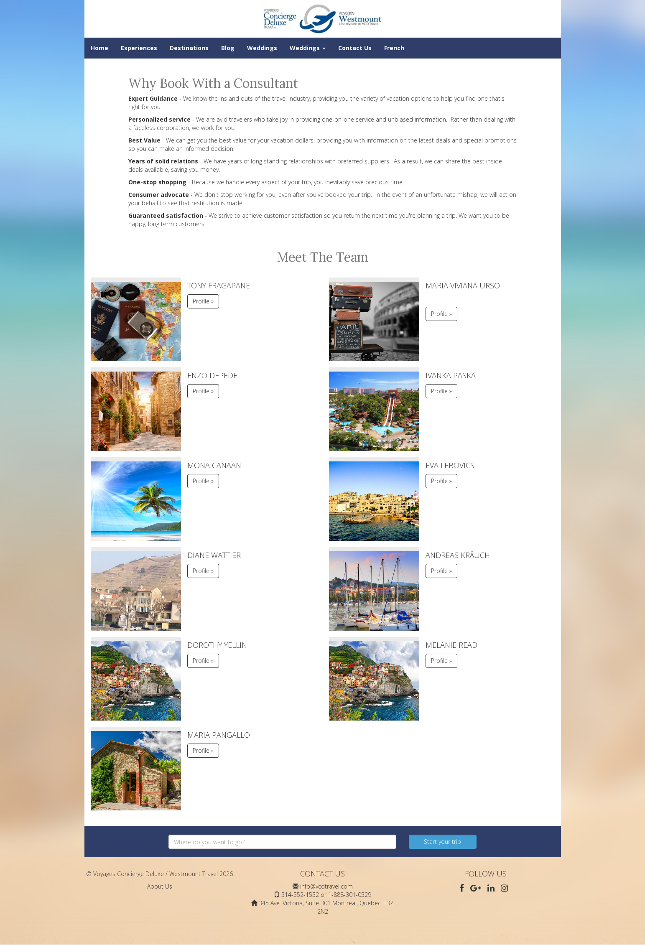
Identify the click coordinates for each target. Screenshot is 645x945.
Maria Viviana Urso (463, 285)
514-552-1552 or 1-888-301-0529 (326, 895)
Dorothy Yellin (217, 645)
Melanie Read (451, 645)
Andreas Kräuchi (459, 555)
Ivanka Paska (451, 375)
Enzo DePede (212, 375)
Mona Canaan (214, 465)
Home (99, 48)
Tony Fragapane (218, 285)
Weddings (262, 48)
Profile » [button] (203, 301)
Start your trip (442, 842)
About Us (159, 886)
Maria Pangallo (218, 735)
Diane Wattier (214, 555)
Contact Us (355, 48)
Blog (228, 48)
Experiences (139, 48)
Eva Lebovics (450, 465)
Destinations (189, 48)
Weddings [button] (308, 48)
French (394, 48)
